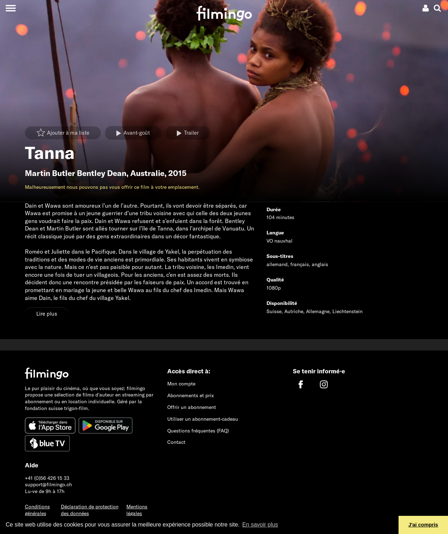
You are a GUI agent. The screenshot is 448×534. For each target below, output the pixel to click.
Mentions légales (136, 510)
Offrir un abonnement (191, 407)
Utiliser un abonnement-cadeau (202, 419)
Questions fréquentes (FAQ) (198, 430)
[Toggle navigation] (10, 8)
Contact (176, 442)
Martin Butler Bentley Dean (75, 173)
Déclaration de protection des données (89, 510)
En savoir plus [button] (260, 525)
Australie (147, 173)
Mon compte (181, 383)
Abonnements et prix (190, 395)
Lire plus (46, 313)
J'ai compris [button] (423, 525)
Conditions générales (37, 510)
